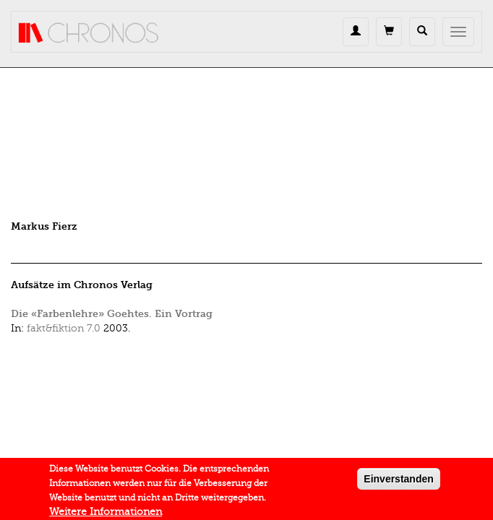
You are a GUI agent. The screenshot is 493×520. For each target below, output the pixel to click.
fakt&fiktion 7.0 (63, 328)
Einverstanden (398, 481)
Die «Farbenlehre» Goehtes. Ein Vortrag (112, 314)
